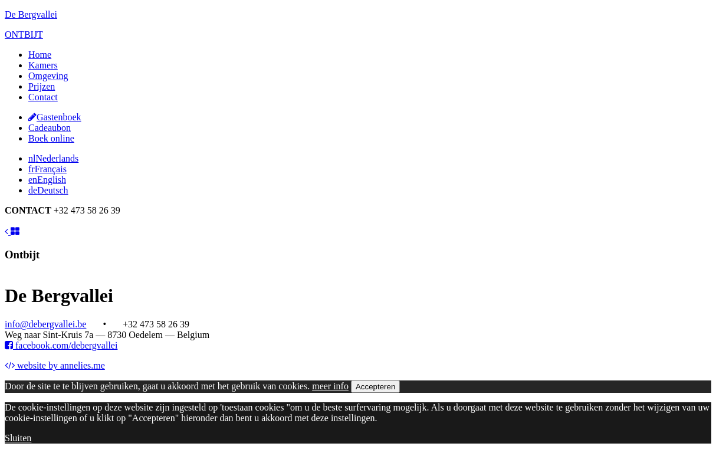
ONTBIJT (24, 34)
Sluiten (18, 438)
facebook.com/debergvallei (61, 345)
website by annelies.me (55, 365)
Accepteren (375, 386)
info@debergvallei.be (45, 324)
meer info (330, 386)
